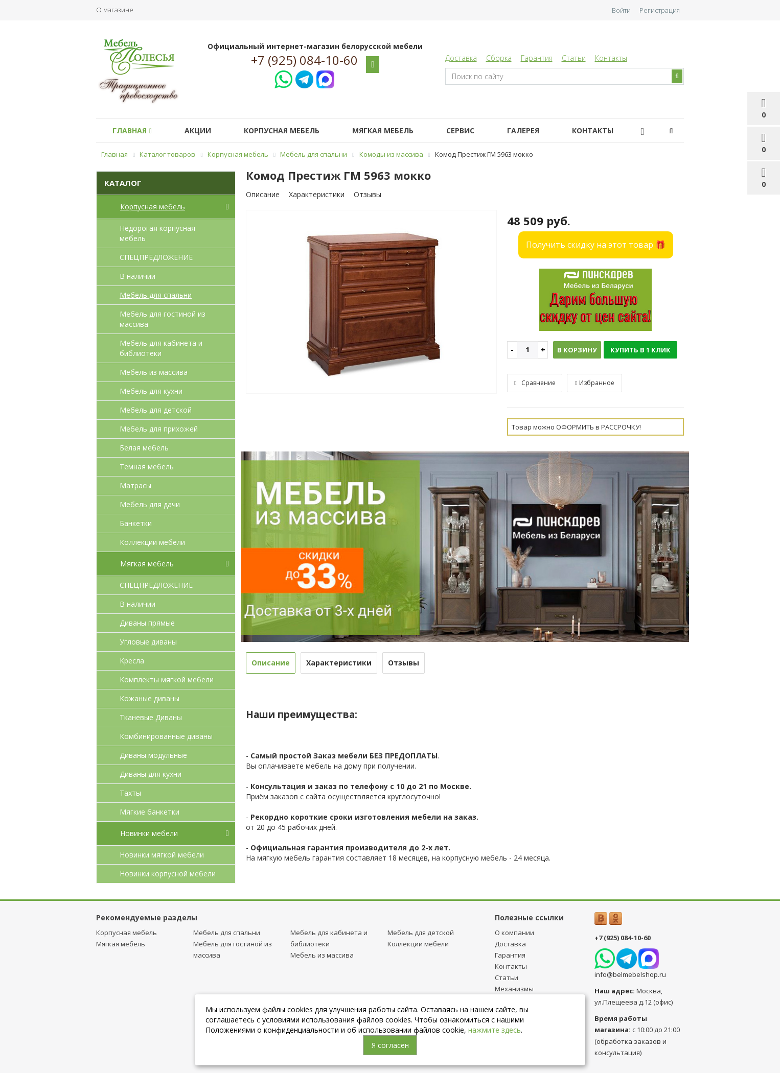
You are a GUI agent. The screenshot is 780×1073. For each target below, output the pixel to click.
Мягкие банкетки (149, 812)
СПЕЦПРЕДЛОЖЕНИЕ (156, 257)
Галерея (546, 130)
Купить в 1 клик (640, 349)
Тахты (130, 793)
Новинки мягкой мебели (162, 855)
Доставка (461, 58)
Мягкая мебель (397, 130)
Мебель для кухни (151, 391)
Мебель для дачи (150, 504)
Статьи (574, 58)
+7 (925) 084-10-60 (304, 60)
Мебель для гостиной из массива (162, 319)
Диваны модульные (153, 755)
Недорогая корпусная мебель (157, 233)
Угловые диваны (148, 642)
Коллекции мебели (152, 542)
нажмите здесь (494, 1030)
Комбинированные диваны (166, 736)
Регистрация (659, 10)
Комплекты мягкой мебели (167, 679)
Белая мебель (144, 447)
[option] (371, 303)
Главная (134, 130)
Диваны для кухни (150, 774)
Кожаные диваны (149, 698)
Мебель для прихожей (159, 429)
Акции (204, 130)
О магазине (114, 9)
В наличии (137, 276)
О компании (514, 932)
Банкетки (136, 523)
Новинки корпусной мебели (168, 873)
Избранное (594, 382)
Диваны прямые (147, 623)
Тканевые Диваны (151, 717)
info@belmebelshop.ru (630, 974)
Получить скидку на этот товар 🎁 (596, 244)
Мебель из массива (154, 372)
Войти (621, 10)
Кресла (132, 660)
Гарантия (537, 58)
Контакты (611, 58)
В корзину (577, 349)
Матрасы (135, 485)
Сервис (479, 130)
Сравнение (534, 382)
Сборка (499, 58)
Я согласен (390, 1045)
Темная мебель (147, 466)
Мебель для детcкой (156, 410)
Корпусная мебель (292, 130)
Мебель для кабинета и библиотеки (161, 348)
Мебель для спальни (156, 295)
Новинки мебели (176, 833)
